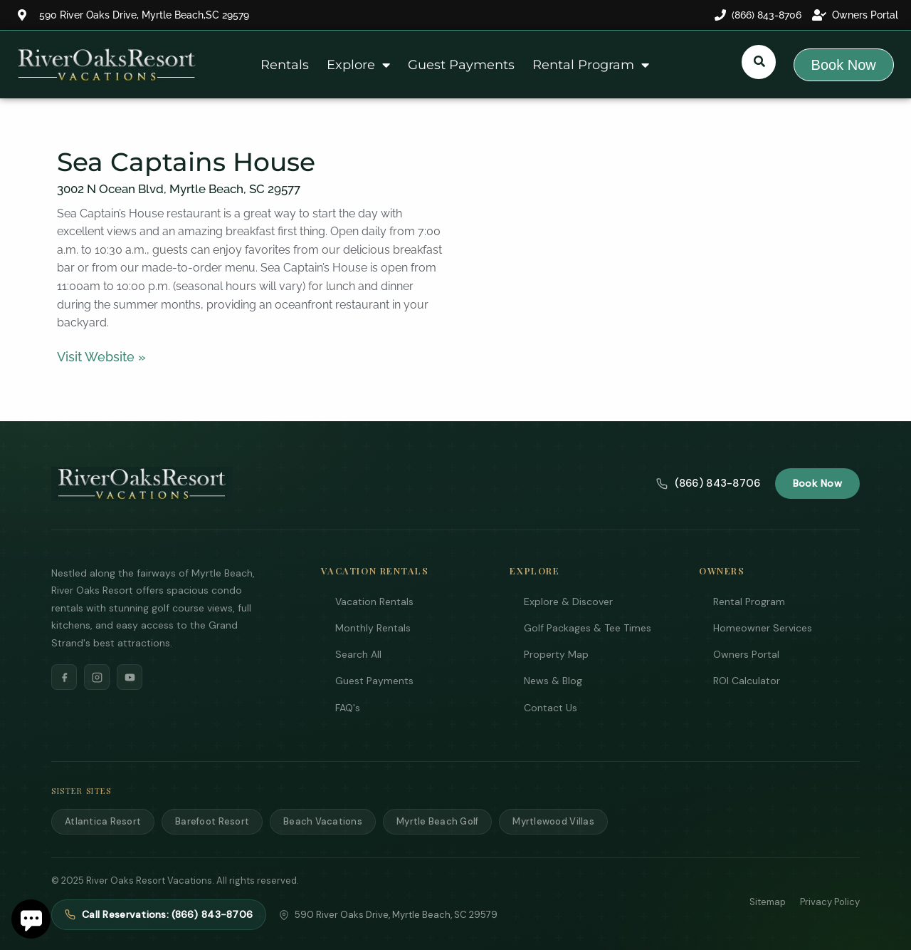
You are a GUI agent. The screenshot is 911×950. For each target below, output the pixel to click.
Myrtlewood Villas (553, 821)
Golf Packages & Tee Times (587, 627)
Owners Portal (746, 654)
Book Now (817, 483)
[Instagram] (97, 677)
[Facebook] (64, 677)
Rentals (284, 65)
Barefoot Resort (212, 821)
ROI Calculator (746, 680)
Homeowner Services (762, 627)
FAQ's (347, 707)
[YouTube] (129, 677)
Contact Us (550, 707)
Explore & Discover (568, 601)
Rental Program (590, 64)
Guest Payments (461, 65)
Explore (358, 64)
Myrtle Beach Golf (437, 821)
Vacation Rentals (374, 601)
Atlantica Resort (103, 821)
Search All (358, 654)
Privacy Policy (830, 902)
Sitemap (767, 902)
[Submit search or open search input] (759, 61)
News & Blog (553, 680)
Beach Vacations (322, 821)
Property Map (556, 654)
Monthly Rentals (373, 627)
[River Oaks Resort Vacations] (142, 484)
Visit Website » (101, 356)
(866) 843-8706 (708, 483)
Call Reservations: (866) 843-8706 (159, 914)
